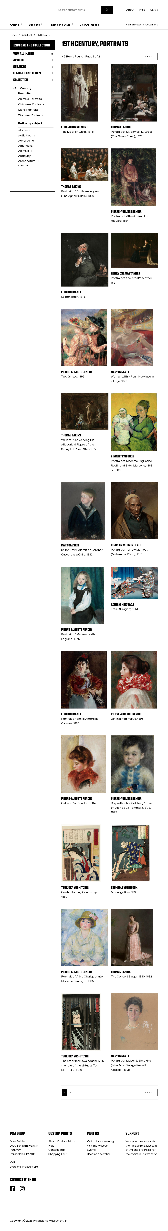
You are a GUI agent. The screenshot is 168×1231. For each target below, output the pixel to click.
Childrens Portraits (31, 104)
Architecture (26, 161)
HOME (13, 35)
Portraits (24, 93)
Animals (23, 150)
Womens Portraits (30, 115)
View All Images (89, 24)
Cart (154, 9)
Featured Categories (33, 73)
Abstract (24, 130)
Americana (25, 145)
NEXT (148, 56)
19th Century (22, 88)
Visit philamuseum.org (100, 1141)
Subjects (33, 66)
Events (91, 1149)
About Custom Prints (61, 1141)
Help (142, 9)
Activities (24, 135)
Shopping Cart (57, 1154)
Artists (33, 60)
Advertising (26, 140)
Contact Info (56, 1149)
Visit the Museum (97, 1145)
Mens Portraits (28, 109)
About (130, 9)
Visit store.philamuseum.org (142, 24)
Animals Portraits (30, 98)
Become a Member (98, 1154)
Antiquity (24, 155)
